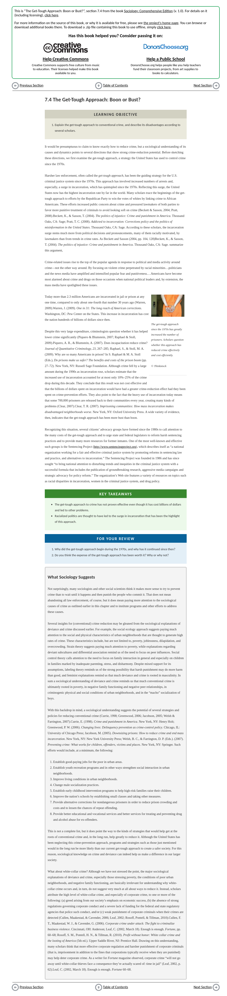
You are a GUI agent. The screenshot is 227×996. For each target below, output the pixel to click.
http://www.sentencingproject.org (115, 446)
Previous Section (31, 85)
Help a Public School (166, 59)
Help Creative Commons (66, 59)
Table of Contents (115, 85)
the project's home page (160, 23)
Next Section (203, 85)
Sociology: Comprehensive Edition (148, 11)
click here (51, 15)
